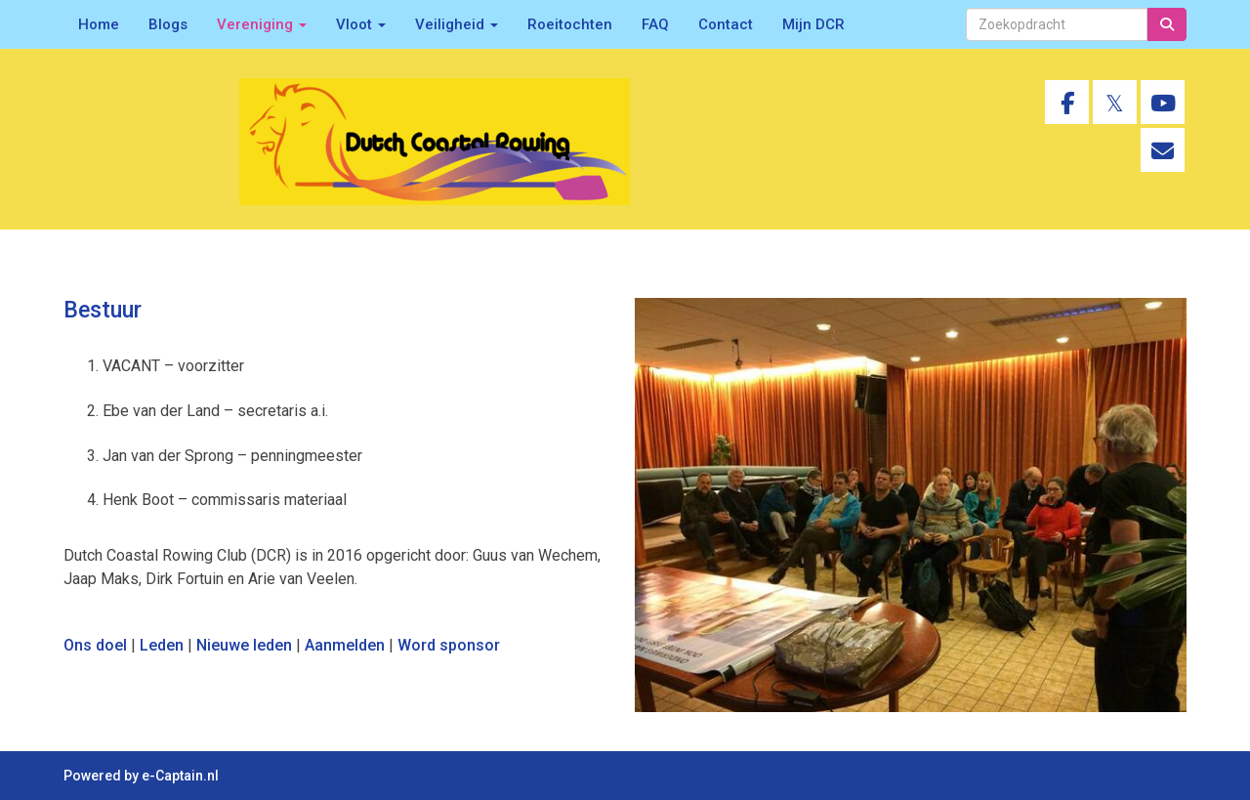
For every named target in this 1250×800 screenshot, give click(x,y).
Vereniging (262, 24)
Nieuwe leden (244, 645)
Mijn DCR (813, 24)
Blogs (168, 24)
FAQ (655, 24)
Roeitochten (569, 24)
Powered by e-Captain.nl (141, 775)
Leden (162, 645)
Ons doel (95, 645)
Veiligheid (456, 24)
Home (98, 24)
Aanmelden (345, 645)
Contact (725, 24)
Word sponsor (448, 645)
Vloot (361, 24)
